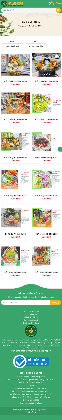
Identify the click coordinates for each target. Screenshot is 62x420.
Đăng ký (55, 302)
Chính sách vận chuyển (31, 314)
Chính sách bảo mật (31, 320)
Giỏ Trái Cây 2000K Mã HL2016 (15, 196)
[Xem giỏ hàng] (54, 3)
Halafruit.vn (32, 410)
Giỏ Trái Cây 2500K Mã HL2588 (46, 119)
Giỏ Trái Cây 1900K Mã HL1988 (15, 157)
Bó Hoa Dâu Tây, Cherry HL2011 (46, 157)
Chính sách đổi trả (31, 317)
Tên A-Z (12, 42)
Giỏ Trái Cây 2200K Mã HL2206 (46, 196)
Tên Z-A (36, 42)
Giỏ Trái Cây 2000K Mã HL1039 (46, 81)
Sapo (47, 410)
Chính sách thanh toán (31, 311)
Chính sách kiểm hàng (31, 323)
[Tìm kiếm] (58, 10)
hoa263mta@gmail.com (33, 403)
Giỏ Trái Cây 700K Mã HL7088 (15, 234)
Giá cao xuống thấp (36, 46)
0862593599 (34, 400)
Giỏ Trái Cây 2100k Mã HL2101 (46, 234)
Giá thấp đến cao (13, 46)
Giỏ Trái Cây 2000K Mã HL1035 (15, 119)
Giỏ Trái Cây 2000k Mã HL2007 (15, 272)
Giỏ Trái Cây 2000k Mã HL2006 (46, 272)
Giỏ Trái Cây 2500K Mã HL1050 (15, 81)
